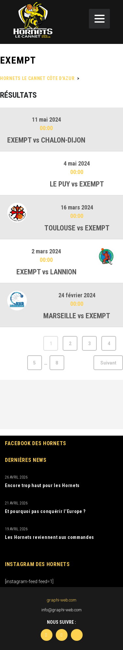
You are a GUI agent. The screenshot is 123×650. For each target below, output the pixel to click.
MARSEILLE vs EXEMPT (76, 316)
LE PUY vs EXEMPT (77, 184)
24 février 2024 (76, 295)
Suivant (108, 362)
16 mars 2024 (77, 207)
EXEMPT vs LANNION (46, 272)
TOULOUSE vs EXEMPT (77, 228)
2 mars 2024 (46, 251)
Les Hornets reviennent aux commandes (49, 537)
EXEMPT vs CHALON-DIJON (46, 140)
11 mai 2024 (46, 119)
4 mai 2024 (77, 163)
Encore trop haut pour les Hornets (42, 485)
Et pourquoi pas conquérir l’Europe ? (45, 511)
